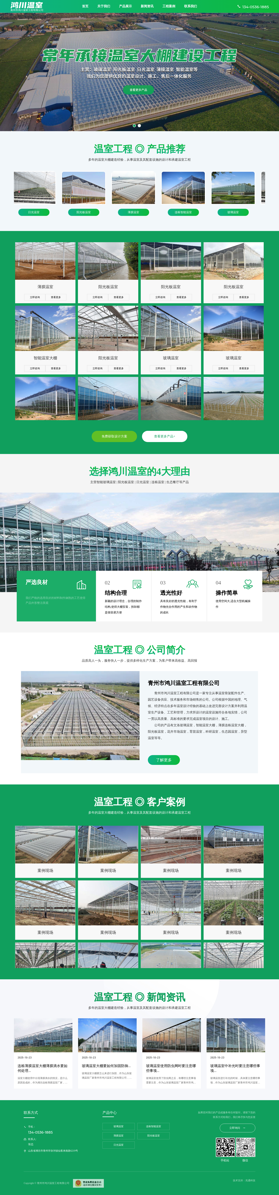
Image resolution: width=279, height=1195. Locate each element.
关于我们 (103, 6)
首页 (85, 6)
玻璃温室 (235, 212)
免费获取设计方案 (114, 436)
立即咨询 (35, 301)
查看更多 (56, 301)
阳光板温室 (86, 212)
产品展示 (125, 6)
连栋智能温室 (185, 212)
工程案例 (168, 6)
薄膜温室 (135, 212)
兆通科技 (250, 1180)
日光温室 (36, 212)
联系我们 (190, 6)
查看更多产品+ (164, 436)
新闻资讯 (147, 6)
